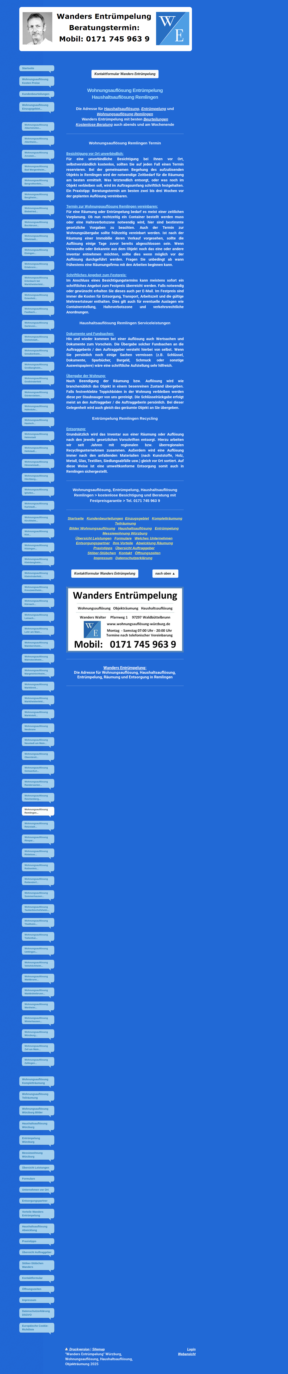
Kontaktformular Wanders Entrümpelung (125, 74)
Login (191, 1349)
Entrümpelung (153, 109)
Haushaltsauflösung (121, 109)
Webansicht (187, 1354)
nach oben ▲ (165, 573)
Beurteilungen (155, 119)
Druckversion (77, 1349)
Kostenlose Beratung (94, 125)
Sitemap (98, 1349)
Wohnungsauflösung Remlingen (125, 114)
